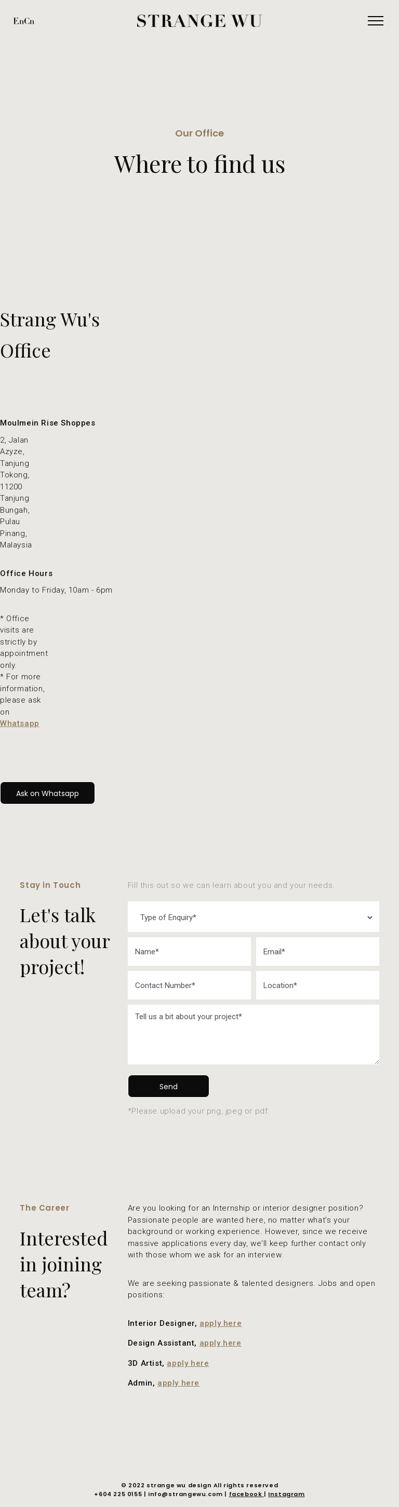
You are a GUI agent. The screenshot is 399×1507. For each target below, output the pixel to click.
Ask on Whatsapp (47, 793)
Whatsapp (19, 723)
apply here (221, 1323)
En (18, 20)
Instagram (286, 1494)
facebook (246, 1494)
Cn (29, 20)
